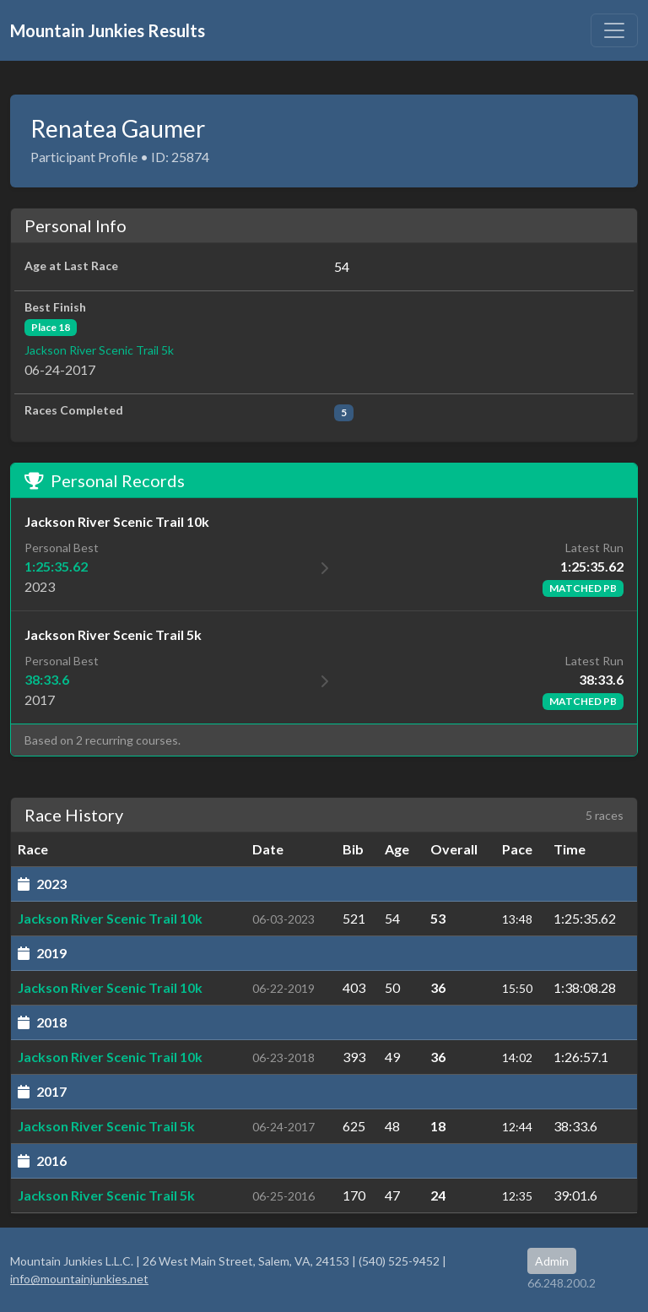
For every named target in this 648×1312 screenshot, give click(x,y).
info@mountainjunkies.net (79, 1278)
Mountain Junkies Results (107, 30)
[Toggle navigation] (614, 30)
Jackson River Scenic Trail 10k (110, 918)
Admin (552, 1261)
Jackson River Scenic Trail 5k (99, 350)
